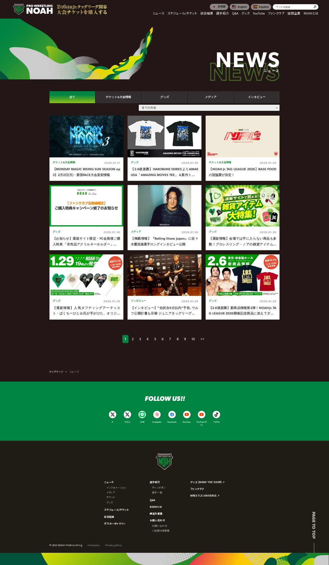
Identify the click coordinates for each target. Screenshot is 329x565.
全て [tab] (72, 97)
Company (94, 545)
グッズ (109, 502)
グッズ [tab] (164, 97)
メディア (110, 492)
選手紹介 (155, 482)
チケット (110, 497)
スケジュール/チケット (116, 509)
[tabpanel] (164, 217)
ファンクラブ (197, 488)
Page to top (314, 525)
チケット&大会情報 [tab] (118, 97)
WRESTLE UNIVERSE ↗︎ (205, 495)
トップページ (56, 371)
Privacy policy (113, 545)
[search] (295, 7)
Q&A (152, 500)
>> (202, 339)
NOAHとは (156, 506)
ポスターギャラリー (115, 523)
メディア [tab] (211, 97)
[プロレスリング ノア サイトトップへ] (33, 9)
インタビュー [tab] (256, 97)
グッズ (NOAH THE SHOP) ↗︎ (207, 482)
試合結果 (109, 516)
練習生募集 (156, 513)
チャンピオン (158, 487)
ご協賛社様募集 (161, 530)
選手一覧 (157, 492)
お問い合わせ (157, 520)
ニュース (109, 482)
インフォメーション (116, 487)
